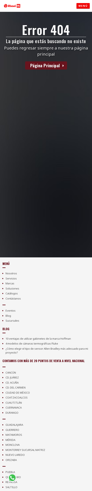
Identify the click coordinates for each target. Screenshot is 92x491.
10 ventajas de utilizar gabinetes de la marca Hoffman (38, 338)
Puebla (10, 472)
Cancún (11, 372)
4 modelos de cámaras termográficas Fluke (32, 343)
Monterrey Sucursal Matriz (25, 450)
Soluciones (12, 288)
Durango (12, 412)
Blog (8, 316)
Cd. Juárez (12, 377)
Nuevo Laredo (15, 455)
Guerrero (12, 430)
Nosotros (11, 273)
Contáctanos (13, 298)
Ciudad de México (18, 392)
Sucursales (12, 320)
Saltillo (11, 487)
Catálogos (12, 293)
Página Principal (45, 65)
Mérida (10, 440)
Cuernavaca (14, 407)
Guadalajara (14, 425)
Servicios (11, 278)
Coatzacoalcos (17, 397)
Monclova (13, 445)
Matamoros (14, 435)
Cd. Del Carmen (16, 387)
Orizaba (11, 460)
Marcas (10, 283)
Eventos (11, 310)
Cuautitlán (14, 402)
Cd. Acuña (12, 382)
